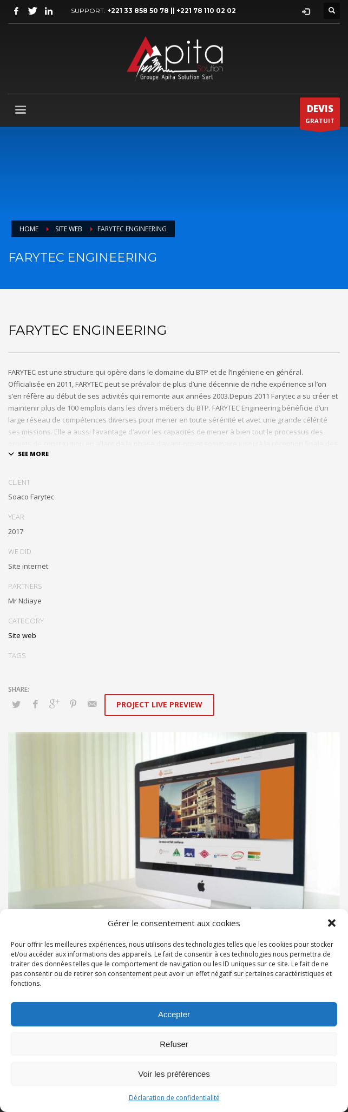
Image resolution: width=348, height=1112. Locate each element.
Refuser (174, 1044)
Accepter (174, 1014)
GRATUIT (320, 115)
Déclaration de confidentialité (174, 1097)
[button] (331, 923)
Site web (22, 635)
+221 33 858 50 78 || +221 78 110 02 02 (171, 10)
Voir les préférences (174, 1073)
